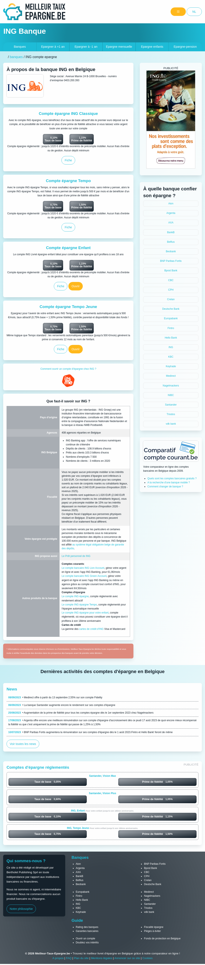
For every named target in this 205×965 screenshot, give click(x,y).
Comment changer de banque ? (165, 486)
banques (16, 57)
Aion (170, 203)
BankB (170, 232)
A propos (57, 959)
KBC (171, 356)
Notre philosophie (21, 910)
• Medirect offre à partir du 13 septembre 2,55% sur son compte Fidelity (55, 698)
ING (170, 347)
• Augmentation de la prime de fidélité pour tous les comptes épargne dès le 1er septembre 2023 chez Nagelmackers (80, 713)
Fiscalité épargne (153, 927)
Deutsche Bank (170, 308)
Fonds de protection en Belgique (162, 939)
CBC (170, 280)
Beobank (171, 251)
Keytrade (171, 366)
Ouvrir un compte (85, 939)
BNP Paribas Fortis (171, 260)
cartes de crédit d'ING (91, 629)
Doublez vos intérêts (87, 943)
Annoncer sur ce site (127, 959)
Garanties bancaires (87, 932)
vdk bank (171, 423)
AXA (170, 222)
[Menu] (178, 11)
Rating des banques (87, 927)
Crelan (170, 299)
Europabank (171, 318)
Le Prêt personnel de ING (76, 556)
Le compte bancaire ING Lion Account (83, 568)
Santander (170, 404)
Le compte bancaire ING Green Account (84, 576)
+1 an (53, 46)
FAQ (68, 959)
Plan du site (80, 959)
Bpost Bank (170, 270)
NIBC (171, 395)
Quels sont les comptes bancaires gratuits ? (172, 478)
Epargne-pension (185, 46)
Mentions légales (101, 959)
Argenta (170, 213)
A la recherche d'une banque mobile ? (168, 482)
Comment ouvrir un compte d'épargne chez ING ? (68, 369)
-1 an (86, 46)
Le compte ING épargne (75, 597)
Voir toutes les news (23, 744)
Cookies (148, 959)
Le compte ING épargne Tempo (79, 605)
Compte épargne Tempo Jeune (68, 307)
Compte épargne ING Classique (68, 113)
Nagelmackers (171, 385)
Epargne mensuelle (119, 46)
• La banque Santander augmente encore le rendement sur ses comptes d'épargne (61, 705)
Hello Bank (171, 337)
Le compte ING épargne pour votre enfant (85, 613)
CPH (170, 289)
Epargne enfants (152, 46)
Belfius (171, 241)
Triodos (171, 414)
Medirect (171, 375)
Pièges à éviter (152, 932)
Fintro (171, 328)
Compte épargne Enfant (68, 248)
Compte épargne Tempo (68, 181)
